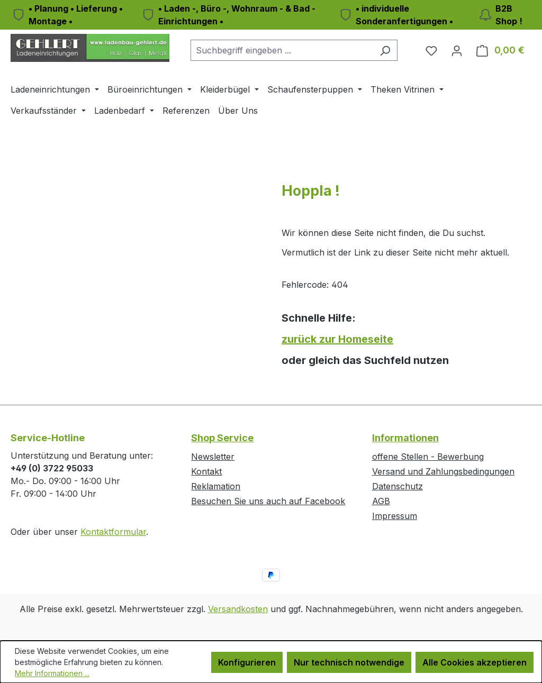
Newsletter (212, 456)
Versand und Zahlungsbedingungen (443, 471)
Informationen (405, 437)
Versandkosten (238, 609)
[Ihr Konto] (456, 50)
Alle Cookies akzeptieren (474, 662)
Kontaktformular (113, 531)
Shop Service (222, 437)
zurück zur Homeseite (337, 339)
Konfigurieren (247, 662)
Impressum (394, 516)
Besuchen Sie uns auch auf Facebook (268, 501)
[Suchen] (385, 50)
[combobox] (282, 50)
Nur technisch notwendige (349, 662)
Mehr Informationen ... (52, 673)
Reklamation (215, 486)
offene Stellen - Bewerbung (428, 456)
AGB (381, 501)
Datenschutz (397, 486)
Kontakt (206, 471)
